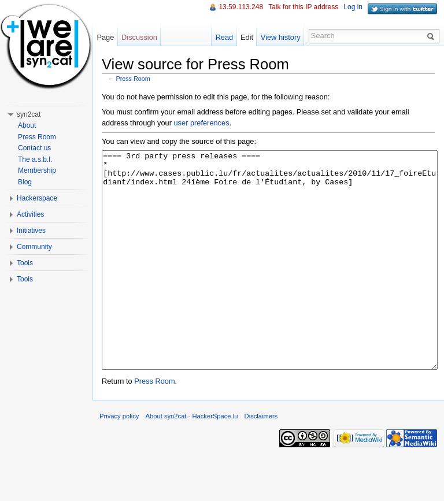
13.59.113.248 (241, 7)
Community (34, 247)
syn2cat (28, 114)
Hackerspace (37, 198)
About (27, 125)
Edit (246, 37)
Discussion (139, 37)
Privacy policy (119, 459)
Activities (30, 214)
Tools (25, 263)
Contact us (34, 148)
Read (225, 37)
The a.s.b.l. (35, 159)
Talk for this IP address (303, 7)
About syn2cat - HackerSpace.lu (192, 459)
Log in (352, 7)
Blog (25, 182)
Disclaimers (261, 459)
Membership (37, 170)
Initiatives (31, 231)
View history (281, 37)
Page (105, 37)
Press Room (133, 78)
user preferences (202, 122)
